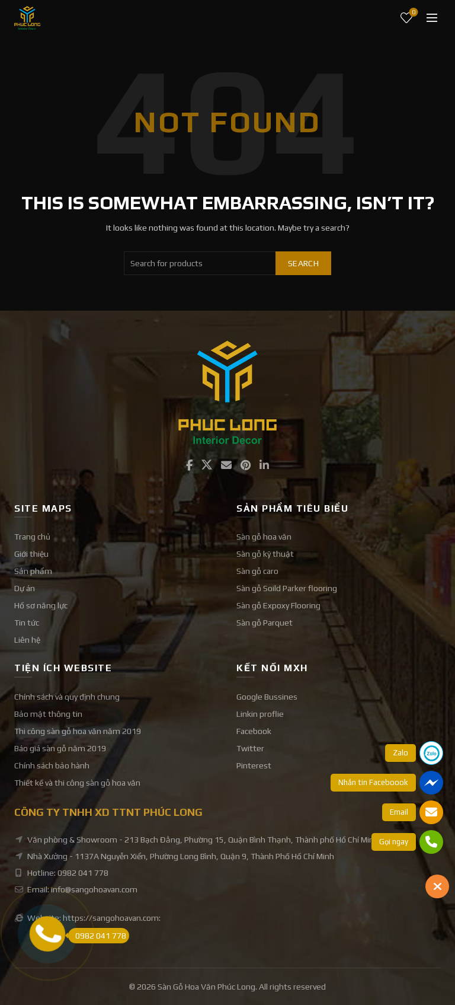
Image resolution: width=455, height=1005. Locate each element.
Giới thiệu (31, 554)
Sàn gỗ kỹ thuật (265, 554)
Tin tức (26, 622)
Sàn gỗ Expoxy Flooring (278, 605)
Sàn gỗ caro (257, 571)
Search (303, 263)
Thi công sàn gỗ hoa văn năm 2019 (77, 731)
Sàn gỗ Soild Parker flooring (286, 588)
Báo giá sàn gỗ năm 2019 (60, 748)
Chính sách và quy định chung (67, 696)
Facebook (253, 731)
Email (399, 812)
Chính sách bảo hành (51, 765)
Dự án (24, 588)
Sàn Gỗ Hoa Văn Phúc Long (206, 986)
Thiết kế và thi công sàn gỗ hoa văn (77, 782)
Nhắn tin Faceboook (373, 782)
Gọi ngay (393, 841)
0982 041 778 (97, 935)
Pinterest (253, 765)
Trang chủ (32, 536)
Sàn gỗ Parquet (264, 622)
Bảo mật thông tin (48, 714)
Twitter (250, 748)
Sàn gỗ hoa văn (263, 536)
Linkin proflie (260, 714)
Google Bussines (266, 696)
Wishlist (412, 13)
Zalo (400, 752)
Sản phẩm (33, 571)
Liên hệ (27, 640)
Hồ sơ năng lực (41, 605)
